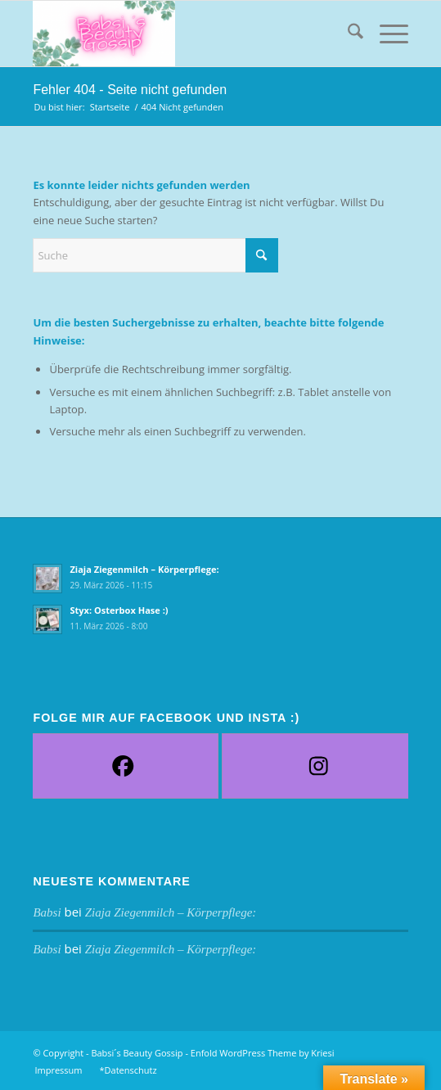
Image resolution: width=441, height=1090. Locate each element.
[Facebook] (122, 766)
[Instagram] (318, 766)
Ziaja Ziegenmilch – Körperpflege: (144, 569)
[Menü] (385, 33)
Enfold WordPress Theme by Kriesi (263, 1053)
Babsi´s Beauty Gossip (136, 1053)
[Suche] (347, 33)
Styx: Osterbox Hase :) (119, 610)
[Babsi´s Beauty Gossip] (183, 33)
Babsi (47, 912)
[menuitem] (347, 33)
